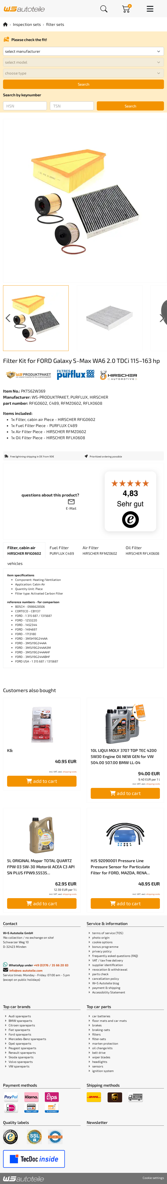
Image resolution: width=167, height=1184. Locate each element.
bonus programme (105, 946)
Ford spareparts (20, 1034)
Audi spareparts (20, 1016)
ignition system (103, 1070)
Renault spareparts (22, 1052)
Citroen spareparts (22, 1025)
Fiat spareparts (19, 1029)
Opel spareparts (20, 1043)
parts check (100, 974)
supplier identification (107, 965)
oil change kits (102, 1048)
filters (96, 1034)
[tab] (24, 550)
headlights (99, 1061)
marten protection (105, 1043)
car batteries (101, 1016)
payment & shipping (106, 987)
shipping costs (70, 771)
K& (10, 750)
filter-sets (99, 1039)
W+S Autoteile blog (105, 983)
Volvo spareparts (21, 1061)
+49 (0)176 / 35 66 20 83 (51, 965)
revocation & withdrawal (109, 969)
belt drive (98, 1052)
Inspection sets (27, 24)
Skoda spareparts (21, 1057)
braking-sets (101, 1029)
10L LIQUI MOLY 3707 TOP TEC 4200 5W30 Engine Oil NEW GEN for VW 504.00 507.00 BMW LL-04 (124, 756)
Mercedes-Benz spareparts (27, 1039)
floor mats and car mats (109, 1020)
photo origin (100, 937)
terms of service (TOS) (107, 933)
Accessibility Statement (108, 992)
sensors (97, 1066)
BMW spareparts (20, 1020)
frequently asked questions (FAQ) (115, 955)
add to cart (41, 781)
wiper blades (101, 1057)
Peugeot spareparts (22, 1048)
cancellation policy (105, 978)
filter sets (55, 24)
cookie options (102, 942)
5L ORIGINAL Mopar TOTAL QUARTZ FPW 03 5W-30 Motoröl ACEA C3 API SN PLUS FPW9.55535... (41, 866)
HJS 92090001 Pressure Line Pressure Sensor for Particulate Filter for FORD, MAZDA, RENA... (120, 866)
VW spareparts (19, 1066)
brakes (97, 1025)
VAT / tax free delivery (107, 960)
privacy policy (102, 951)
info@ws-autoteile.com (26, 970)
